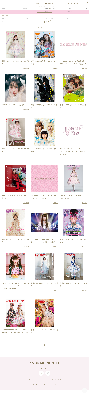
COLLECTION (53, 8)
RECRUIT (44, 384)
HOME (3, 15)
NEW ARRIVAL (45, 8)
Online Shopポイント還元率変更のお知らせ (44, 12)
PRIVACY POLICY (73, 384)
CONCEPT (68, 8)
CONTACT (29, 384)
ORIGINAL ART (37, 8)
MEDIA (8, 15)
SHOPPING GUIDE (15, 384)
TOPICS (59, 8)
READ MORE (25, 69)
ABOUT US (37, 384)
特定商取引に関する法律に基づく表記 (58, 384)
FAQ (23, 384)
